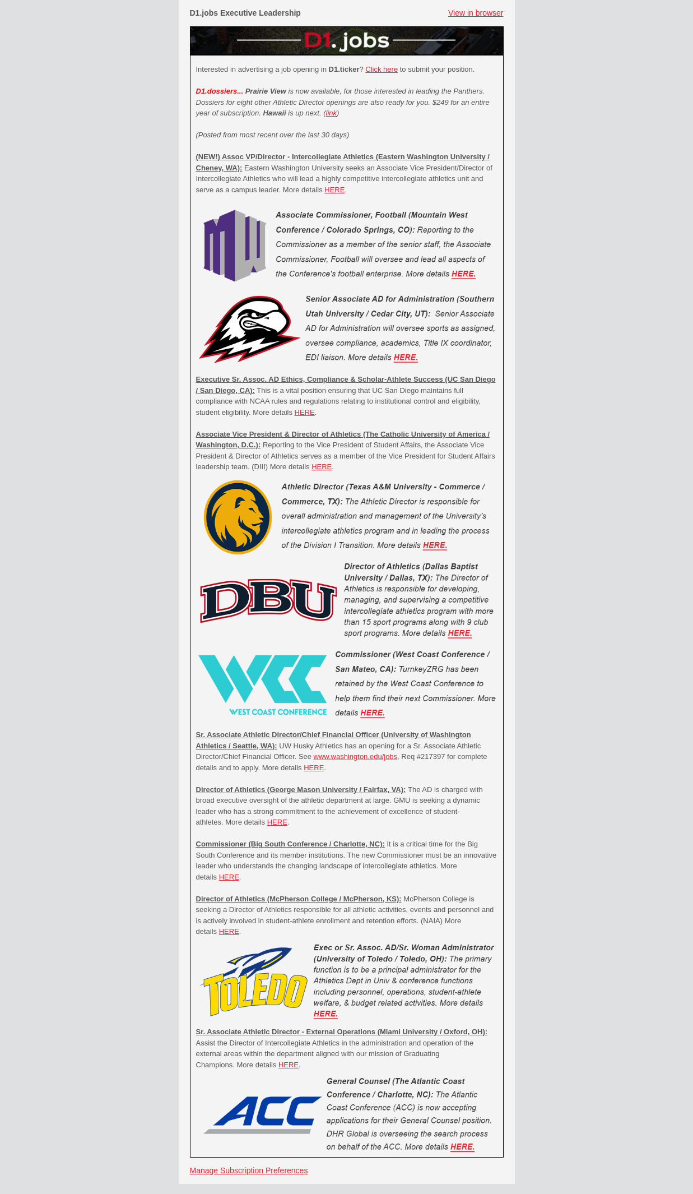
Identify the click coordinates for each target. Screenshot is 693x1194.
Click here (381, 69)
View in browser (476, 12)
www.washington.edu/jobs (356, 756)
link (331, 113)
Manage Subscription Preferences (249, 1170)
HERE (334, 190)
